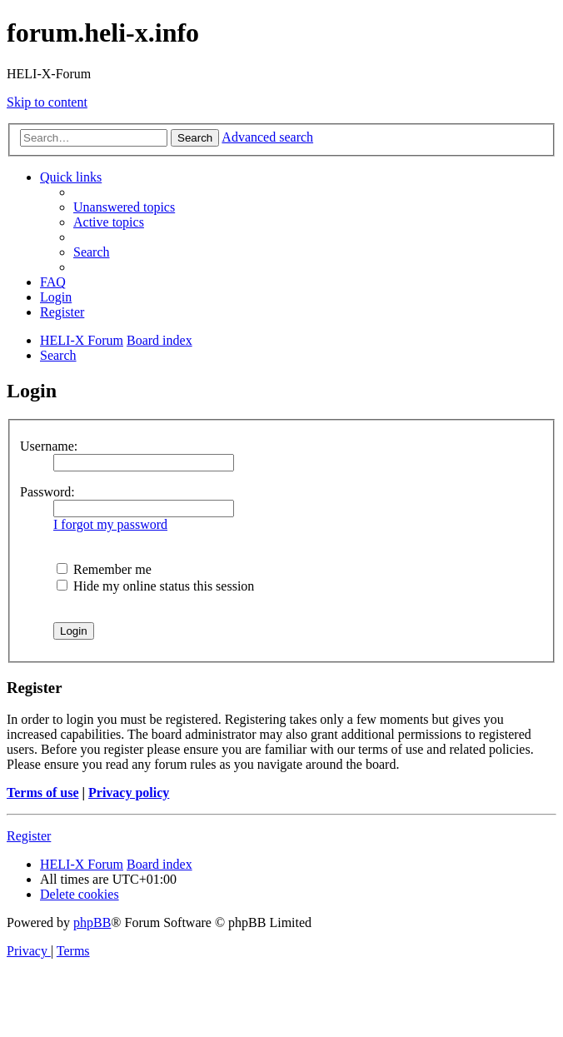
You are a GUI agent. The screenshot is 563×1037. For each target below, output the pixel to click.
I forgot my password (110, 524)
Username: (48, 446)
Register (29, 836)
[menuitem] (124, 207)
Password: (47, 492)
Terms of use (43, 792)
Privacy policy (128, 792)
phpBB (92, 922)
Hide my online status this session (155, 586)
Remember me (104, 569)
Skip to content (47, 102)
